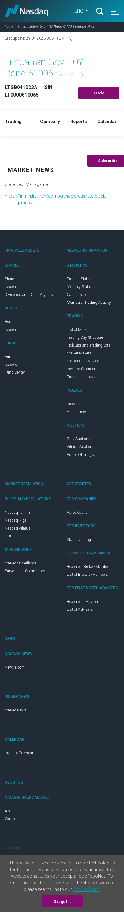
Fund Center (15, 372)
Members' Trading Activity (89, 302)
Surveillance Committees (25, 571)
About (10, 811)
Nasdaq (26, 11)
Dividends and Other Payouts (29, 294)
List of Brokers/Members (87, 574)
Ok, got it (62, 901)
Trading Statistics (82, 279)
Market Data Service (83, 361)
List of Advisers (80, 609)
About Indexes (78, 412)
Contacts (12, 819)
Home (9, 27)
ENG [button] (79, 11)
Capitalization (78, 294)
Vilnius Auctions (80, 447)
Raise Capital (78, 512)
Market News (15, 710)
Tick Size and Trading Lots (89, 345)
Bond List (13, 322)
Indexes (73, 404)
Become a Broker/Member (88, 566)
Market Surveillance (20, 563)
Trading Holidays (81, 377)
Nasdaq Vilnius (17, 528)
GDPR (10, 536)
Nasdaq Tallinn (17, 512)
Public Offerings (80, 454)
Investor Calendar (81, 369)
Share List (13, 279)
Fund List (13, 356)
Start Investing (79, 539)
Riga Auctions (78, 439)
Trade (99, 93)
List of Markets (79, 329)
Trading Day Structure (85, 337)
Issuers (11, 287)
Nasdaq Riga (15, 520)
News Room (15, 667)
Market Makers (79, 353)
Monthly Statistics (82, 287)
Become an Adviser (82, 601)
